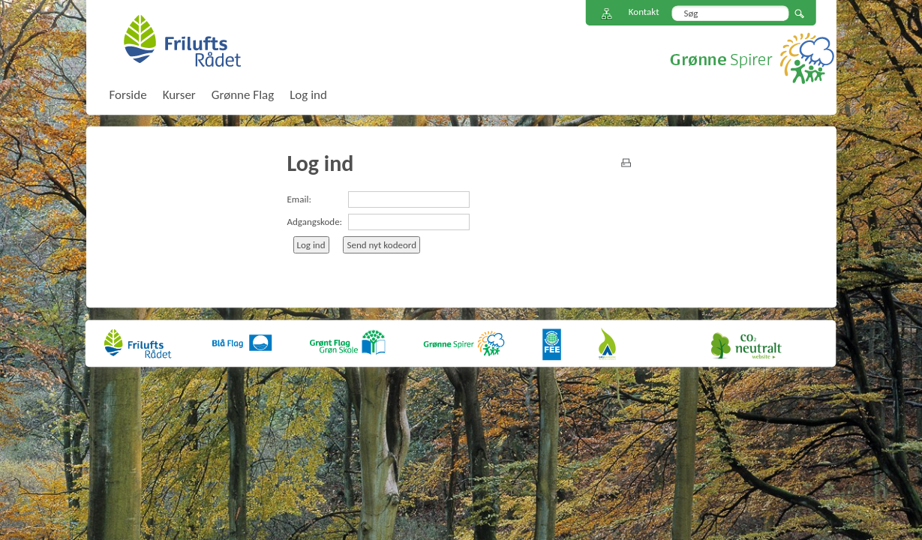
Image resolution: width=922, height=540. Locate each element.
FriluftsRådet (182, 40)
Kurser (179, 95)
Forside (128, 95)
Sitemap (607, 14)
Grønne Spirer (752, 58)
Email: (299, 199)
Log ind (308, 95)
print (626, 162)
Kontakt (644, 11)
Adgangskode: (315, 221)
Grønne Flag (243, 95)
